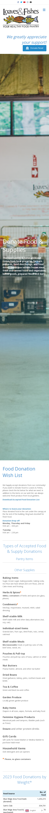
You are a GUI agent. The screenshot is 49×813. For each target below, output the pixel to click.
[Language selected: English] (34, 810)
